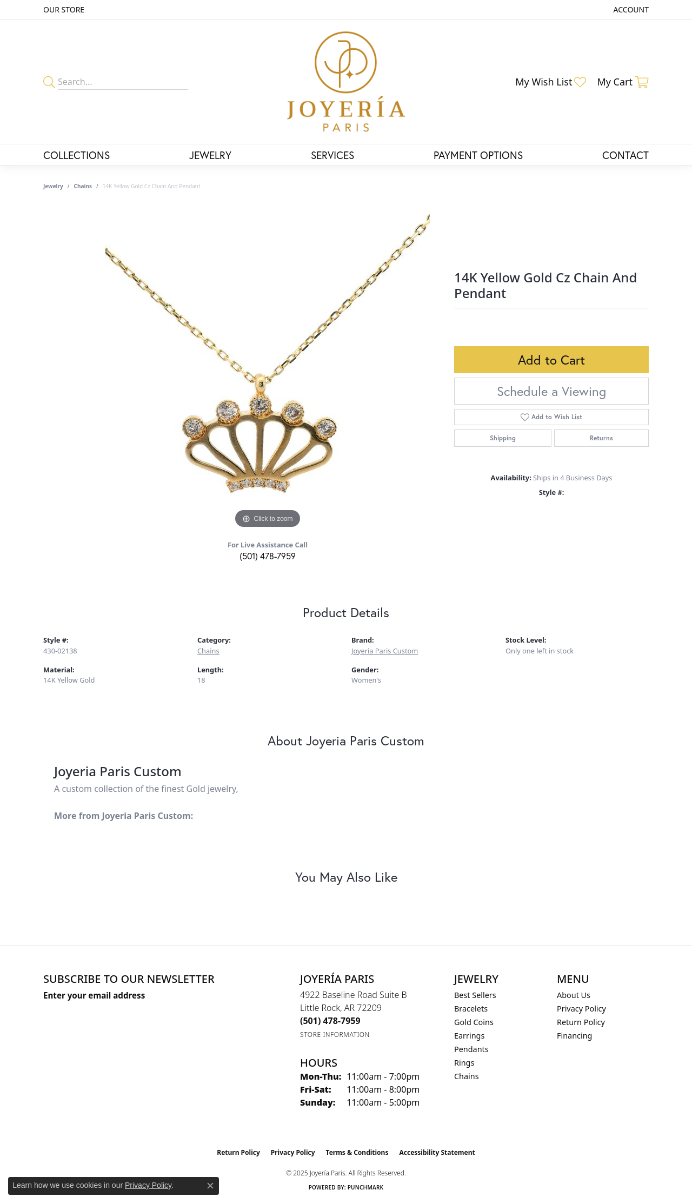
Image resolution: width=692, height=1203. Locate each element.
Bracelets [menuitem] (471, 1008)
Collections (76, 155)
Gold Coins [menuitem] (474, 1022)
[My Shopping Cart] (623, 82)
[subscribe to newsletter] (176, 1015)
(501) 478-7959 (267, 555)
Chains (83, 186)
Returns (601, 438)
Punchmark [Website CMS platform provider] (366, 1187)
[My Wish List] (550, 82)
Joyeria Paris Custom (384, 651)
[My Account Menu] (631, 9)
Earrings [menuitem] (469, 1035)
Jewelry (210, 155)
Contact (625, 155)
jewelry (53, 186)
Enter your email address (94, 995)
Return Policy (581, 1022)
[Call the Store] (330, 1021)
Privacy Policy (581, 1008)
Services (332, 155)
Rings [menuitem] (464, 1062)
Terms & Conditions (357, 1152)
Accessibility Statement (437, 1152)
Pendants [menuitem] (471, 1049)
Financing (574, 1035)
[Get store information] (335, 1034)
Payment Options (478, 155)
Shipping (503, 438)
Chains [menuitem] (466, 1076)
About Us (573, 995)
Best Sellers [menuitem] (475, 995)
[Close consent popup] (210, 1185)
